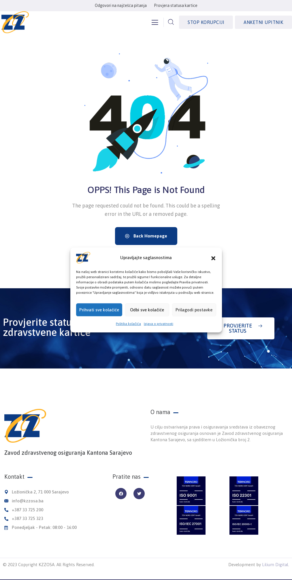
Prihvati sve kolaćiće (99, 317)
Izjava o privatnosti (158, 332)
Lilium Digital (275, 564)
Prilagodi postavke (194, 317)
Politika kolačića (128, 332)
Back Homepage (146, 235)
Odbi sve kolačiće (147, 317)
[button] (213, 266)
